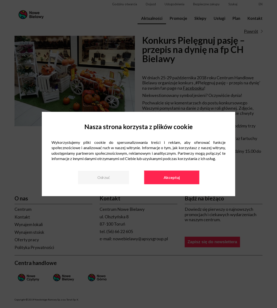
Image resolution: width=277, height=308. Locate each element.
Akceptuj (172, 177)
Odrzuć (103, 177)
